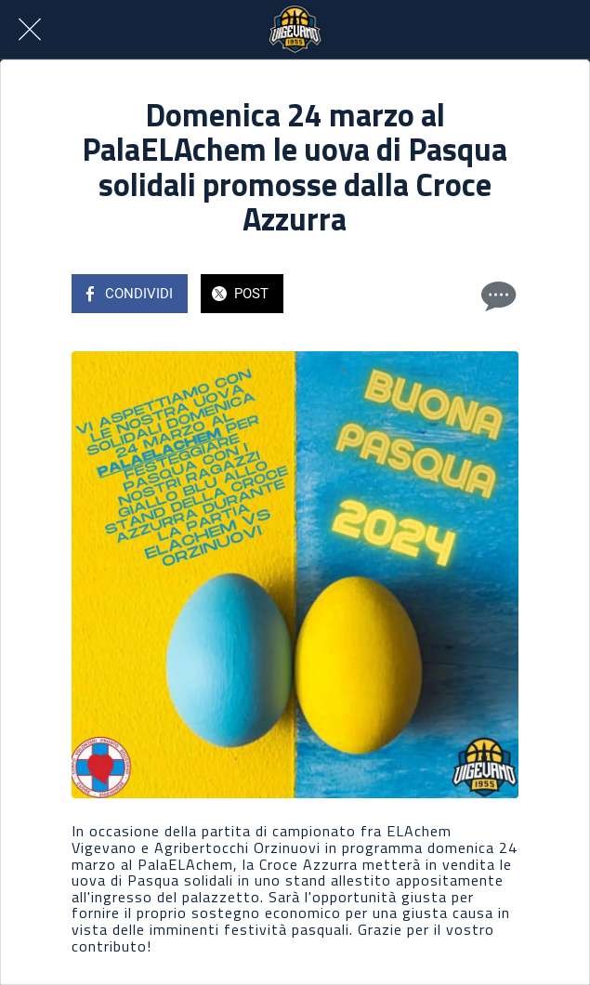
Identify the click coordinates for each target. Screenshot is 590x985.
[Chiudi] (30, 30)
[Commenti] (496, 295)
